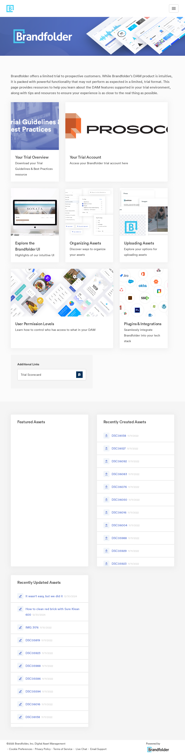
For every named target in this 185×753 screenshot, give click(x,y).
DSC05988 (119, 538)
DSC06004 (119, 525)
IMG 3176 (32, 627)
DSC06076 (119, 487)
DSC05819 (33, 640)
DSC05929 (119, 551)
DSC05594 (33, 691)
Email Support (98, 749)
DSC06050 (119, 500)
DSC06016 (119, 512)
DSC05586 (33, 679)
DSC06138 (119, 436)
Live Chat (81, 749)
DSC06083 (119, 474)
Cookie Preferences (20, 749)
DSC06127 (119, 448)
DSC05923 (119, 564)
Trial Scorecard (31, 375)
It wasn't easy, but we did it (44, 596)
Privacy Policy (43, 749)
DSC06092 (119, 461)
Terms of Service (62, 749)
